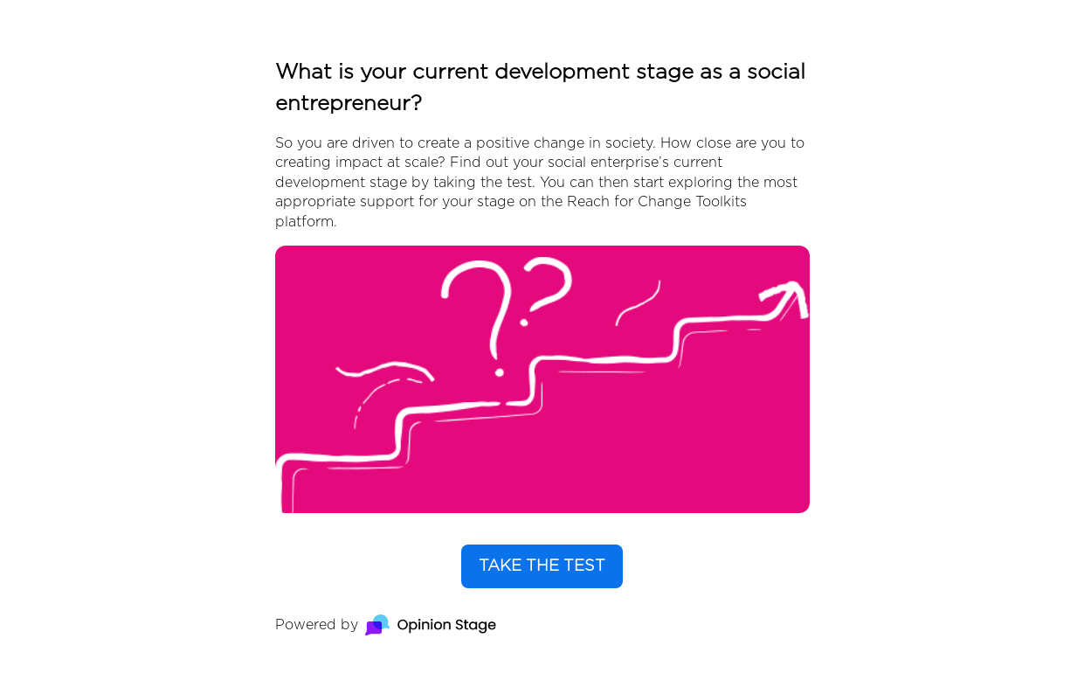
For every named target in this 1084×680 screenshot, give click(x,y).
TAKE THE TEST (542, 566)
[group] (542, 340)
